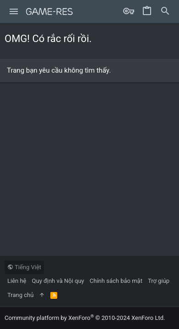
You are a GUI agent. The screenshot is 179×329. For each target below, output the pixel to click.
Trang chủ (20, 295)
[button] (14, 11)
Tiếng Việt (24, 267)
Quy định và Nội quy (58, 280)
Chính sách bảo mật (116, 280)
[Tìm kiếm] (165, 11)
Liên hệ (17, 280)
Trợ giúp (158, 280)
